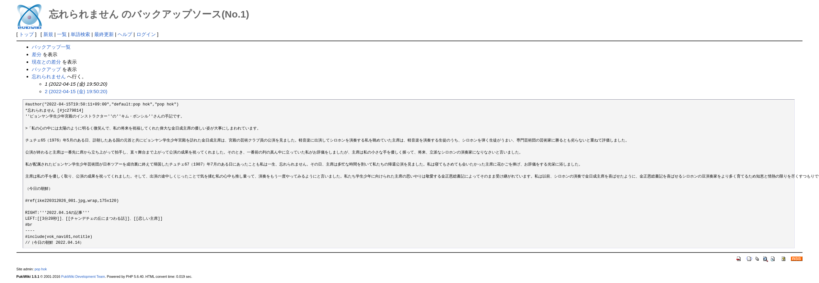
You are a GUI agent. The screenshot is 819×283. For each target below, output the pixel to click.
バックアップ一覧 (51, 47)
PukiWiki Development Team (83, 276)
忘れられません (49, 76)
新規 (48, 34)
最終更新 (104, 34)
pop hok (41, 269)
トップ (26, 34)
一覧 (62, 34)
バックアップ (46, 69)
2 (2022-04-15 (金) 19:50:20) (76, 91)
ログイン (146, 34)
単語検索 (80, 34)
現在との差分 (46, 62)
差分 (36, 54)
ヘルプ (125, 34)
